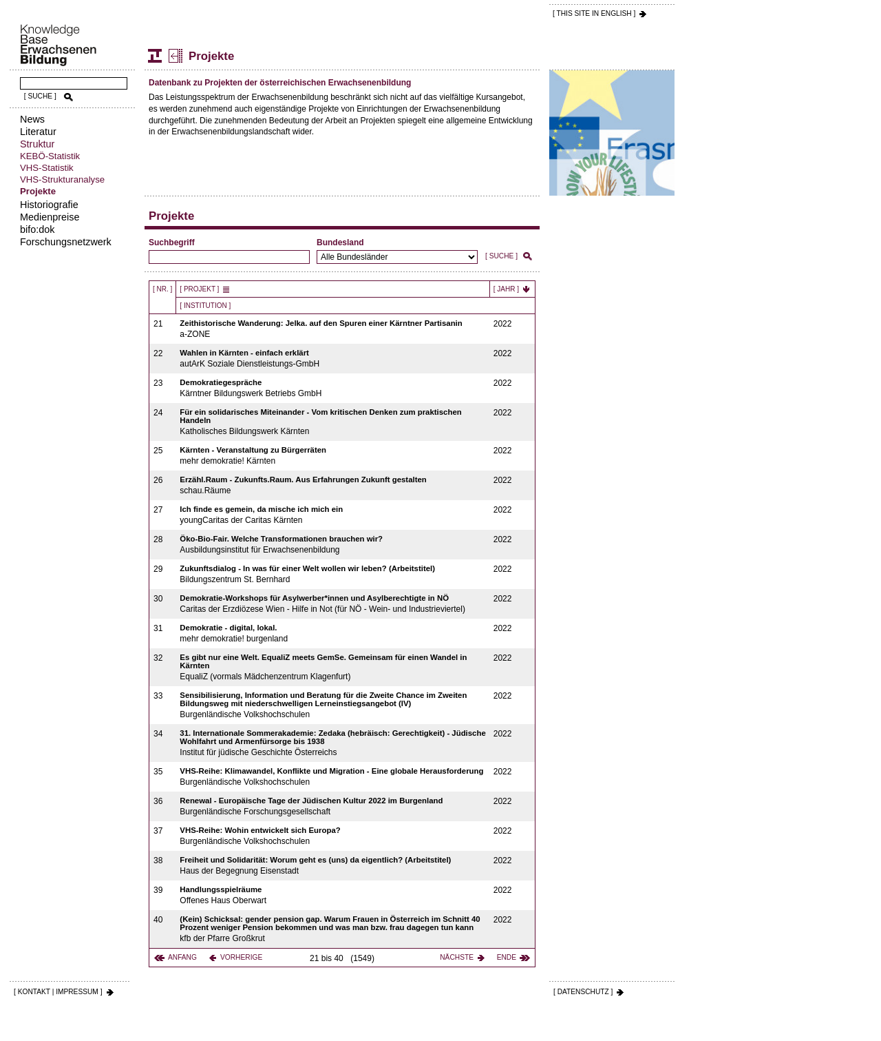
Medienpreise (49, 217)
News (32, 119)
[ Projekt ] (199, 289)
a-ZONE (333, 329)
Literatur (38, 131)
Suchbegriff (172, 242)
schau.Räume (333, 485)
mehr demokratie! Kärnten (333, 456)
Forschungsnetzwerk (66, 241)
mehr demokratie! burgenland (333, 633)
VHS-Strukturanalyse (62, 179)
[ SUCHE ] (40, 96)
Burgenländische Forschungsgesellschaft (333, 806)
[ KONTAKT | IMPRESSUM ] (58, 992)
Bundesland (340, 242)
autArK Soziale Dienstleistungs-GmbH (333, 359)
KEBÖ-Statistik (50, 156)
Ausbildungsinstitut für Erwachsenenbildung (333, 545)
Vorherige (241, 957)
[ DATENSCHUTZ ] (583, 992)
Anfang (182, 957)
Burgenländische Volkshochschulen (333, 705)
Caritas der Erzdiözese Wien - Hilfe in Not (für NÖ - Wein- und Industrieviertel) (333, 604)
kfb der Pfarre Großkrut (333, 929)
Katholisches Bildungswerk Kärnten (333, 422)
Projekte (38, 191)
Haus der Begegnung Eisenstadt (333, 866)
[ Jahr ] (506, 289)
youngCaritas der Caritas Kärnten (333, 515)
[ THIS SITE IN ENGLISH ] (594, 13)
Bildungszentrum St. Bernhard (333, 574)
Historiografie (49, 204)
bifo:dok (37, 229)
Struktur (37, 144)
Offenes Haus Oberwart (333, 895)
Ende (506, 957)
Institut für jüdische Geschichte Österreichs (333, 743)
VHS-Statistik (47, 168)
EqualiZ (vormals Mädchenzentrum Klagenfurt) (333, 667)
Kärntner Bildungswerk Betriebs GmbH (333, 388)
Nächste (457, 957)
